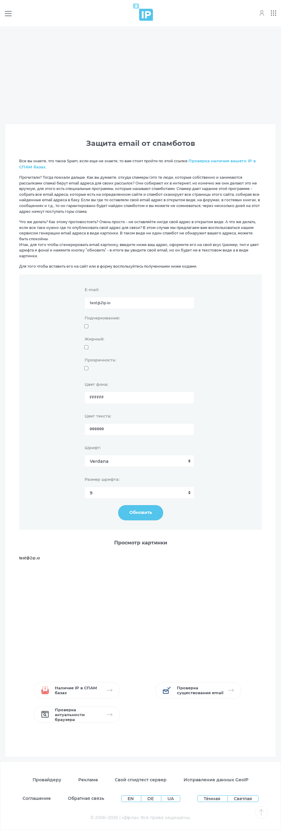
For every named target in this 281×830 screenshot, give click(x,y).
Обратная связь (86, 798)
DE (151, 798)
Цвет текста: (98, 415)
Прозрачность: (100, 359)
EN (131, 798)
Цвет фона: (96, 384)
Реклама (88, 780)
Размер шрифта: (102, 479)
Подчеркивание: (102, 317)
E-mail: (92, 289)
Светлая (243, 798)
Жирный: (94, 338)
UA (170, 798)
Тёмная (212, 798)
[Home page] (143, 12)
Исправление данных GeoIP (216, 780)
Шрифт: (93, 447)
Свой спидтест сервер (141, 780)
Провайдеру (47, 780)
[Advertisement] (140, 73)
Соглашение (37, 798)
